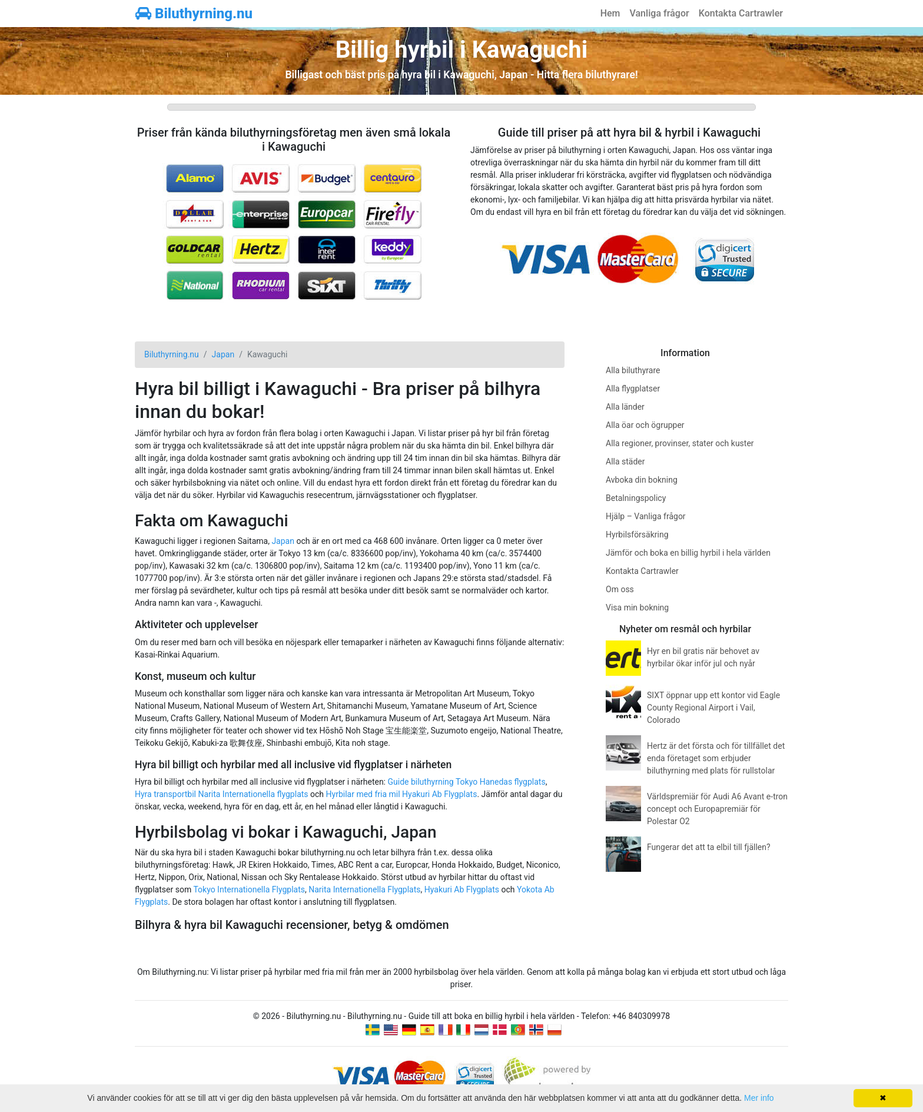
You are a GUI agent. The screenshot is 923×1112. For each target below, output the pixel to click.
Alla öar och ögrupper (645, 425)
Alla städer (625, 461)
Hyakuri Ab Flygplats (461, 889)
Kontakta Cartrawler (741, 13)
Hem (610, 13)
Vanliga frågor (659, 13)
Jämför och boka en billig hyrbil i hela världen (688, 552)
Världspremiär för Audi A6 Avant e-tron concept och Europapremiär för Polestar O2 (717, 809)
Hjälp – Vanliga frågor (646, 516)
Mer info (759, 1098)
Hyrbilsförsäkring (637, 534)
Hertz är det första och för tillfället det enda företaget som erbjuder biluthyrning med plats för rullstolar (716, 758)
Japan (282, 541)
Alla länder (625, 406)
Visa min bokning (637, 607)
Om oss (620, 589)
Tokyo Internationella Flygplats (249, 889)
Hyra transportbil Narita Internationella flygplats (221, 794)
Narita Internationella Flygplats (364, 889)
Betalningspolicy (636, 498)
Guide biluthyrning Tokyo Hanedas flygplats (466, 781)
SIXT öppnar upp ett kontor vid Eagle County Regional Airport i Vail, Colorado (713, 708)
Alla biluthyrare (633, 370)
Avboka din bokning (642, 479)
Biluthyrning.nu (194, 13)
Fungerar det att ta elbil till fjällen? (709, 847)
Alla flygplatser (633, 388)
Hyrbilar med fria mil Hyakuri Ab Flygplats (401, 794)
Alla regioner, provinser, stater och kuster (680, 443)
